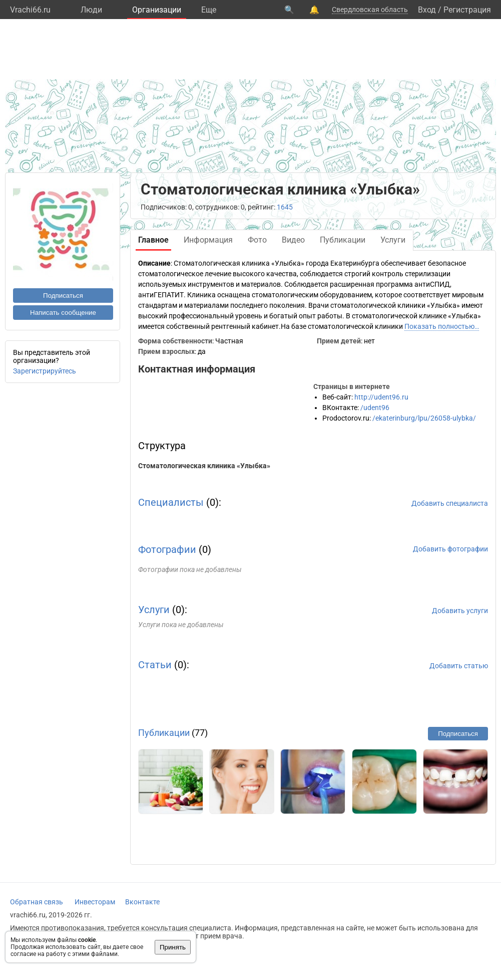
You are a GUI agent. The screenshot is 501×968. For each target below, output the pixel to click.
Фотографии (167, 549)
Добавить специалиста (449, 503)
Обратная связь (36, 902)
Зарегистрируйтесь (44, 371)
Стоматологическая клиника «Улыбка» (204, 466)
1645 (285, 207)
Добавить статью (458, 666)
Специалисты (171, 502)
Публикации (164, 732)
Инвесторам (95, 902)
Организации (156, 10)
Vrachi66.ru (30, 10)
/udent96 (374, 408)
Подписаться (63, 295)
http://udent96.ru (381, 397)
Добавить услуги (460, 611)
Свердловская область (370, 10)
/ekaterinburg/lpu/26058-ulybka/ (424, 418)
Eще (208, 10)
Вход (427, 10)
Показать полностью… (441, 326)
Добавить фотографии (450, 549)
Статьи (155, 665)
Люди (91, 10)
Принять (173, 947)
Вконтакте (142, 902)
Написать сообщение (63, 312)
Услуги (154, 610)
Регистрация (467, 10)
